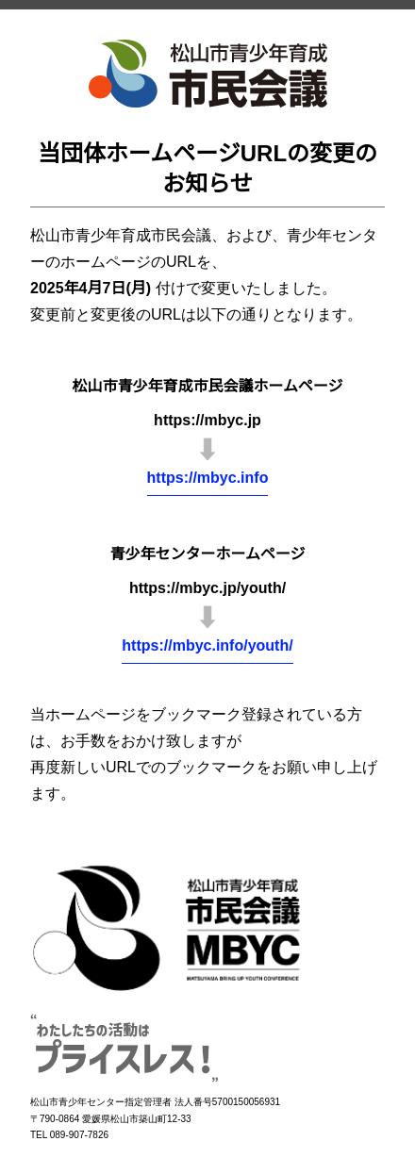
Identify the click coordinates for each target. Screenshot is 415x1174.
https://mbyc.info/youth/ (207, 645)
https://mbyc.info (208, 478)
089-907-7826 (79, 1135)
